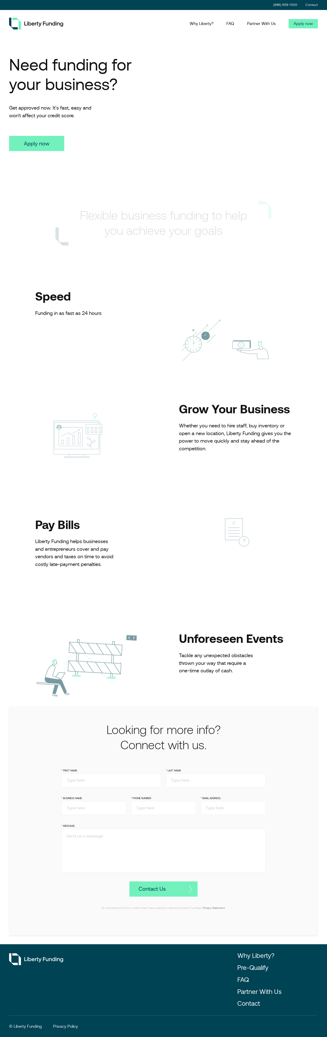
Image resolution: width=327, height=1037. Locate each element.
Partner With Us (261, 23)
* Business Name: (71, 801)
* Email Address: (211, 801)
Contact (311, 5)
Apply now (303, 23)
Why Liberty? (201, 23)
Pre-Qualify (252, 968)
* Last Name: (173, 774)
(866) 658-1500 (285, 5)
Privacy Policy (65, 1026)
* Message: (68, 829)
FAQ (230, 23)
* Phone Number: (141, 801)
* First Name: (69, 774)
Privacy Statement (214, 911)
